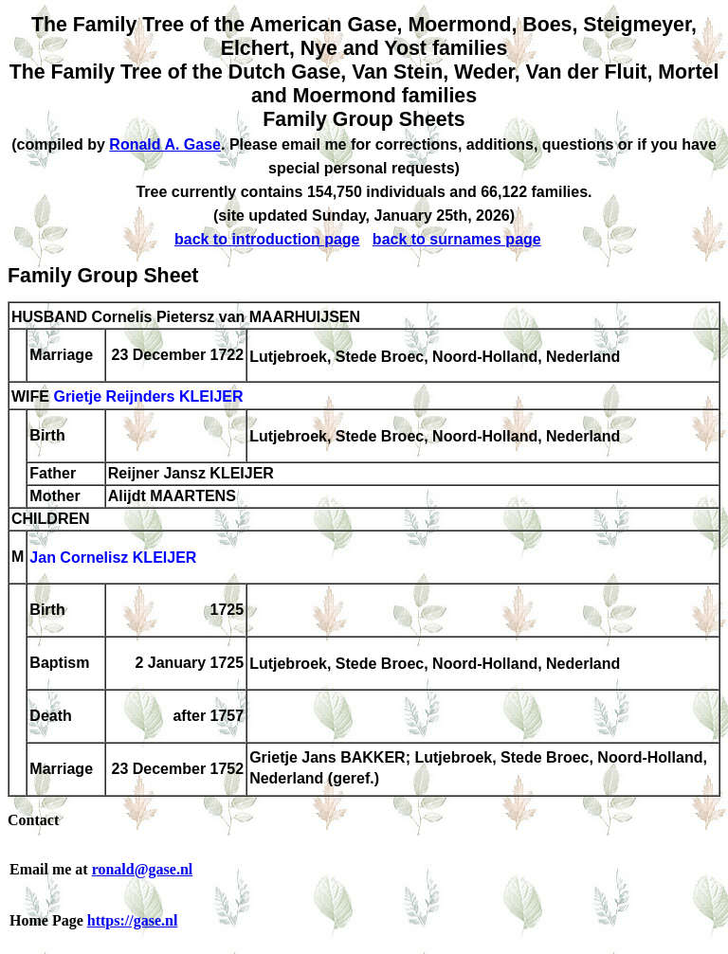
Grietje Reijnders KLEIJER (148, 397)
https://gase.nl (132, 920)
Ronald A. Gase (165, 144)
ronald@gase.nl (142, 869)
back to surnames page (457, 239)
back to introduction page (267, 239)
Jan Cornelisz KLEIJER (112, 558)
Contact (33, 820)
